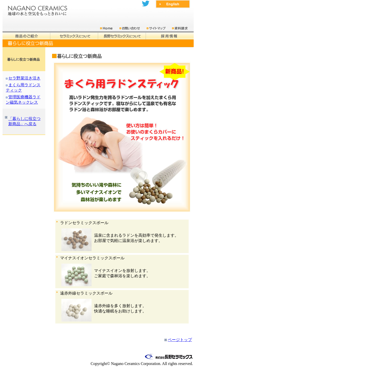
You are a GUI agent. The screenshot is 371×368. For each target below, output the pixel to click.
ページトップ (180, 340)
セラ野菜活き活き (24, 78)
